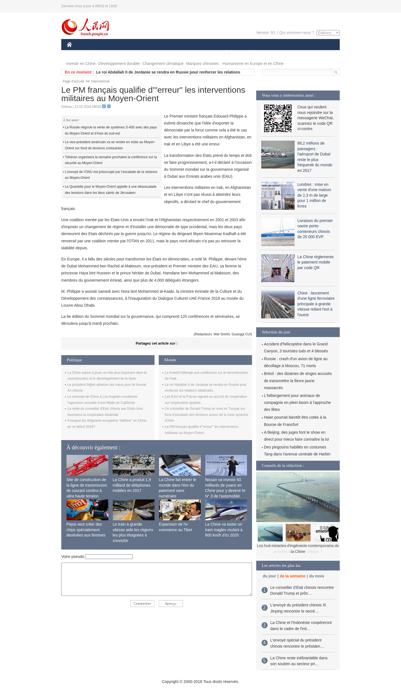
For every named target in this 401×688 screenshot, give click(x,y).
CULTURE (199, 52)
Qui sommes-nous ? (296, 32)
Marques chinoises (202, 63)
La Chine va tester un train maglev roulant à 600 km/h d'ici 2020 (224, 529)
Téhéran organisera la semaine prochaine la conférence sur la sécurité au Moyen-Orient (111, 160)
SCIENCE (174, 52)
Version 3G (265, 32)
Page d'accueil (73, 81)
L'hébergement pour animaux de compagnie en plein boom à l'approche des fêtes (297, 402)
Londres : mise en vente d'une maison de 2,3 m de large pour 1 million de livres (314, 195)
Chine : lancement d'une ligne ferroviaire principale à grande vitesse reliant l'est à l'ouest (315, 304)
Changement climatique (163, 63)
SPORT (270, 52)
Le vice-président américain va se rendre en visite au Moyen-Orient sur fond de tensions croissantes (110, 145)
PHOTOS (320, 52)
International (100, 81)
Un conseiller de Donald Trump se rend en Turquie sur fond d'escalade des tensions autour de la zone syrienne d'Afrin (206, 415)
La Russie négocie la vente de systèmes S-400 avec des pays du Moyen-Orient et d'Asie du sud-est (111, 130)
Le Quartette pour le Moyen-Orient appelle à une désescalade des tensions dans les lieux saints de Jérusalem (111, 190)
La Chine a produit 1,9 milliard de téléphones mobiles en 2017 (132, 485)
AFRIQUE (149, 52)
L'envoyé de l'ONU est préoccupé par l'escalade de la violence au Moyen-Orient (111, 175)
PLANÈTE (248, 52)
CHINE (76, 52)
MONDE (126, 52)
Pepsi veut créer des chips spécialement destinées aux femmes (86, 529)
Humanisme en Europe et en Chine (252, 63)
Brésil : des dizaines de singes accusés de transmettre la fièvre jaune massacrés (298, 380)
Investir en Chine (81, 63)
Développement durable (119, 63)
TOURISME (294, 52)
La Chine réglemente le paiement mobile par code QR (315, 262)
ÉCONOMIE (100, 52)
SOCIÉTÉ (223, 52)
